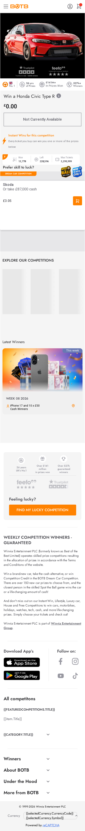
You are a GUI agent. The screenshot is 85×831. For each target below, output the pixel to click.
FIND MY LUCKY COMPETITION (42, 510)
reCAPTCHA (51, 825)
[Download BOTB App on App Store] (22, 662)
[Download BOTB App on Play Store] (22, 675)
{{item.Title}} (13, 718)
